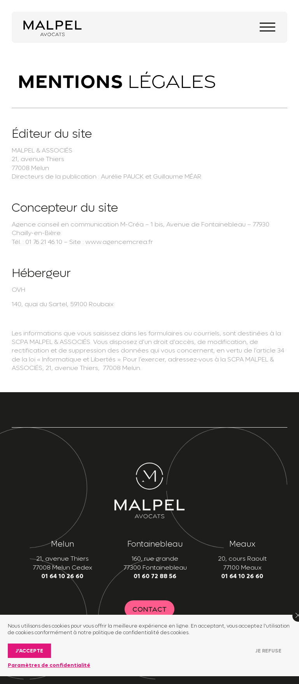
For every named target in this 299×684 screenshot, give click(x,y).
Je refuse (268, 650)
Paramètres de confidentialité (49, 665)
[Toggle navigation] (267, 27)
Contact (149, 609)
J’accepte (29, 650)
